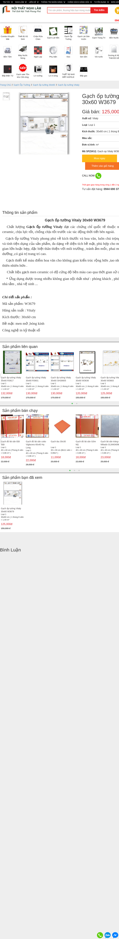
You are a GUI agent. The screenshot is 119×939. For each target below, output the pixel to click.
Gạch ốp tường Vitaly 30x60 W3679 (11, 510)
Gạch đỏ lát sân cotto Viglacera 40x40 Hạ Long (36, 444)
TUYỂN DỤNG (101, 2)
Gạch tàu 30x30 (58, 441)
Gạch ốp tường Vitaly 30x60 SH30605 (61, 379)
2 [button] (76, 403)
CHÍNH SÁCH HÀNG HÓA (80, 2)
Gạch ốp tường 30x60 (44, 85)
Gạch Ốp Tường (22, 85)
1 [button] (72, 403)
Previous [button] (1, 375)
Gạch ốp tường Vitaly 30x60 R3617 (11, 379)
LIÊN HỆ (34, 2)
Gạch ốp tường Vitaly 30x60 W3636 (86, 379)
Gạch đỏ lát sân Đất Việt (10, 443)
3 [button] (79, 470)
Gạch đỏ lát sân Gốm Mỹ (86, 443)
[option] (12, 375)
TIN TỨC (8, 2)
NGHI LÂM (21, 2)
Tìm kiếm (99, 10)
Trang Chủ (5, 85)
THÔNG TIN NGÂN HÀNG (53, 2)
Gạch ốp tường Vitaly (68, 85)
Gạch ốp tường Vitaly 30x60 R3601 (36, 379)
